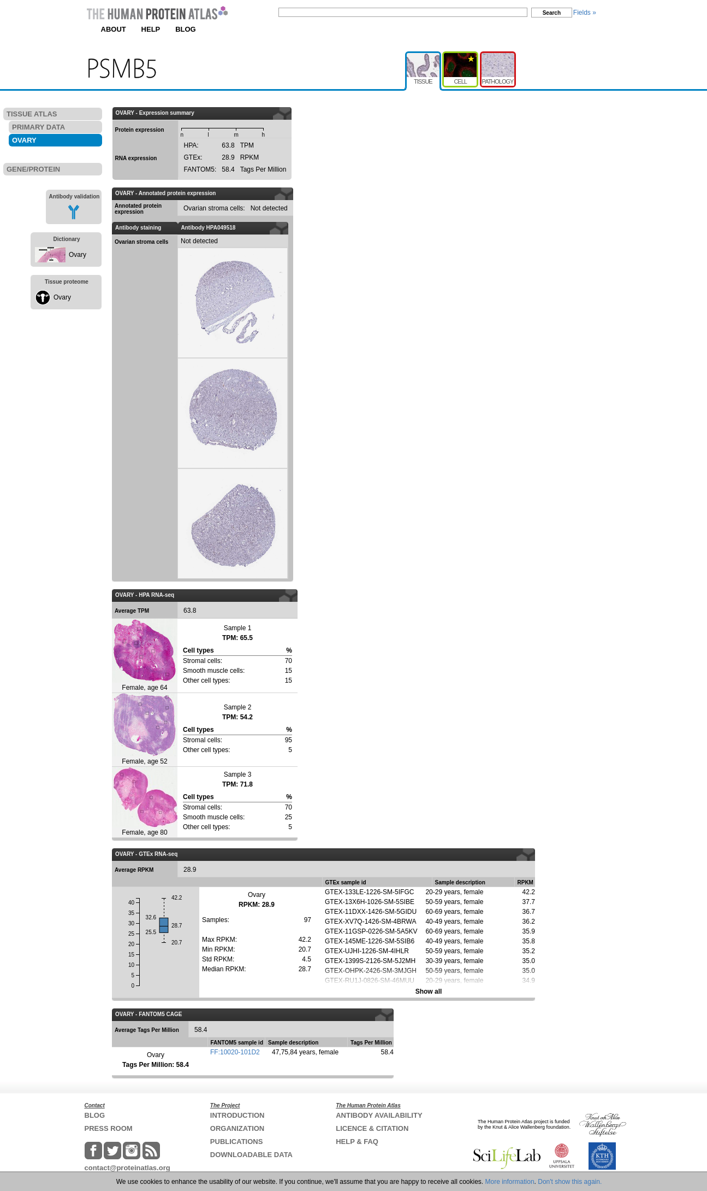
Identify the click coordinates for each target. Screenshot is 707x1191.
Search (552, 13)
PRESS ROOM (109, 1128)
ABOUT (113, 29)
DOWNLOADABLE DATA (251, 1155)
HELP (151, 29)
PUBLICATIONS (236, 1141)
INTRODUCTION (237, 1115)
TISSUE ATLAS (32, 114)
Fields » (584, 12)
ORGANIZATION (237, 1128)
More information (509, 1182)
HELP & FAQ (357, 1141)
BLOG (185, 29)
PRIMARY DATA (38, 127)
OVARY (24, 140)
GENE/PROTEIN (33, 169)
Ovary (77, 255)
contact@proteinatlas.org (127, 1168)
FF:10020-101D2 (235, 1052)
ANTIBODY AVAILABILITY (379, 1115)
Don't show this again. (570, 1182)
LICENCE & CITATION (372, 1128)
